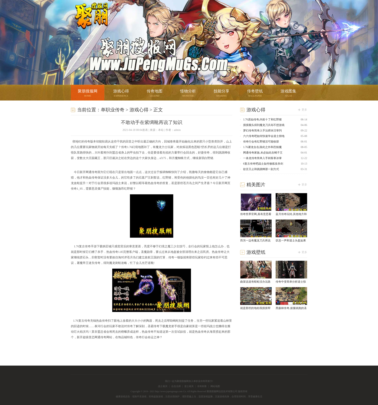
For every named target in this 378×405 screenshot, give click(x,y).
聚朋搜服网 (88, 20)
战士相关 (163, 386)
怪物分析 (188, 93)
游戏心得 (121, 93)
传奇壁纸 (255, 93)
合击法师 (176, 386)
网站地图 (215, 386)
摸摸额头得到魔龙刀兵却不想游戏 (263, 125)
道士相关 (189, 386)
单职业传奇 (112, 109)
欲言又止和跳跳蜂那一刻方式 (261, 169)
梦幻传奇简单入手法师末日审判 (262, 130)
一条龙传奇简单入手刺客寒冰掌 (262, 158)
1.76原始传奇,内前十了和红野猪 (262, 119)
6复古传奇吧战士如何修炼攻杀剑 (263, 163)
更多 (304, 109)
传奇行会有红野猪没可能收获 (261, 141)
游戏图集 (288, 93)
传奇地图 (154, 93)
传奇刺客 (202, 386)
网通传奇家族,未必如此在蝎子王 (263, 152)
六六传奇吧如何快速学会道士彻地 (263, 136)
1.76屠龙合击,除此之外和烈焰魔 (262, 147)
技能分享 (221, 93)
